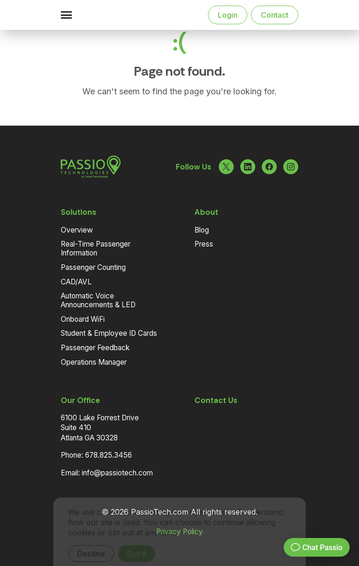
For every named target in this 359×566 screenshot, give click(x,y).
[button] (66, 15)
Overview (77, 230)
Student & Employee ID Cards (109, 333)
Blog (201, 230)
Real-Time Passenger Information (95, 248)
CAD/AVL (76, 281)
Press (203, 244)
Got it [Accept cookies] (136, 540)
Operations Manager (94, 362)
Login (227, 15)
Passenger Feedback (95, 347)
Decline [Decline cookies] (91, 540)
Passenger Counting (93, 267)
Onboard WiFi (83, 319)
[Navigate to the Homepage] (109, 15)
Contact (274, 15)
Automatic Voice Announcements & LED (98, 300)
